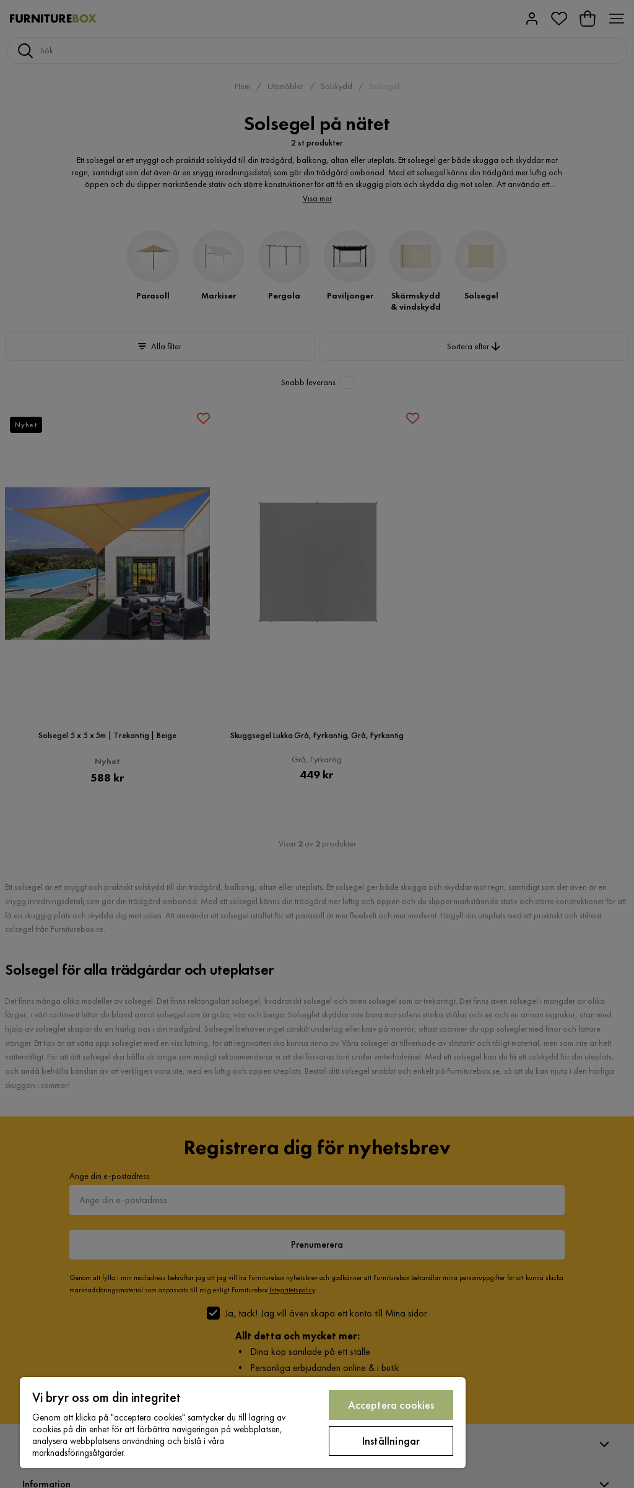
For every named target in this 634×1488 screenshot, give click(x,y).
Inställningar (391, 1441)
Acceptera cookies (391, 1405)
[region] (243, 1422)
